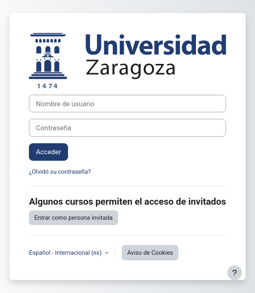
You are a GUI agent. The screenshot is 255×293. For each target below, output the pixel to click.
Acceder (48, 152)
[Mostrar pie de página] (234, 272)
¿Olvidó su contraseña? (60, 171)
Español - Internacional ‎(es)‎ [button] (66, 252)
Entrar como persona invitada (73, 217)
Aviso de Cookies (150, 252)
